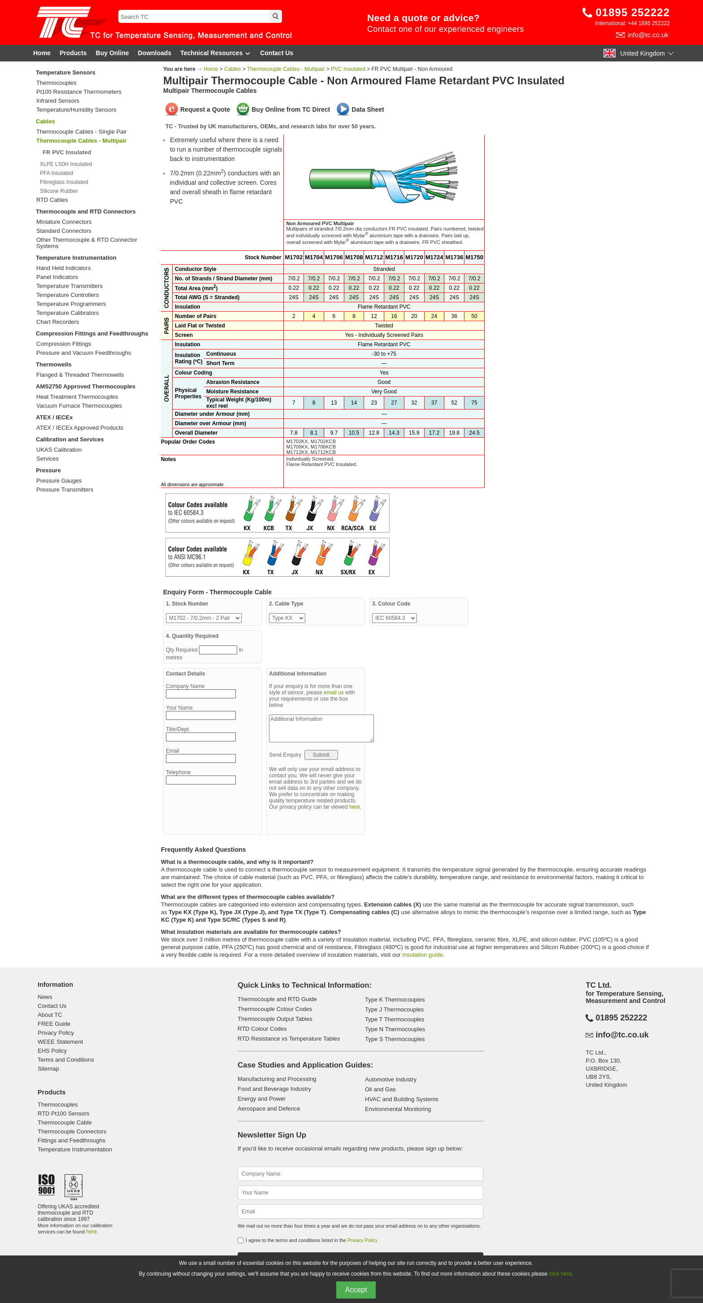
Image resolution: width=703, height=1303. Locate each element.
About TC (50, 1014)
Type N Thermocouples (395, 1029)
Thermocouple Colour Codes (275, 1009)
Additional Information (321, 728)
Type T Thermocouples (394, 1019)
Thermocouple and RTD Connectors (85, 211)
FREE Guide (54, 1023)
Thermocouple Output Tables (275, 1018)
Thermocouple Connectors (72, 1131)
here (354, 807)
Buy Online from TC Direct (291, 109)
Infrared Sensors (57, 101)
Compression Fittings (63, 344)
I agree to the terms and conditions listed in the (312, 1240)
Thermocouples (56, 83)
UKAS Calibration (59, 450)
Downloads (155, 53)
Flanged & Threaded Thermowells (80, 375)
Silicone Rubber (59, 191)
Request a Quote (205, 109)
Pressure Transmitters (64, 490)
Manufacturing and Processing (277, 1079)
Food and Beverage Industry (274, 1088)
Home (42, 53)
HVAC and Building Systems (401, 1099)
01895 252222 (633, 12)
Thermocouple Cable (65, 1122)
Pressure (48, 470)
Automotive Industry (391, 1079)
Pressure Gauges (59, 481)
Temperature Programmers (71, 304)
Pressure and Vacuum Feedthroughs (83, 353)
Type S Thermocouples (395, 1039)
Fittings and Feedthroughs (71, 1140)
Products (73, 53)
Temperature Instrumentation (76, 257)
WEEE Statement (60, 1041)
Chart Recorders (57, 322)
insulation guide (422, 954)
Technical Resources (215, 53)
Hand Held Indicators (63, 268)
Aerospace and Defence (269, 1108)
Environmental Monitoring (398, 1109)
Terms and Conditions (66, 1059)
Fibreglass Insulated (64, 182)
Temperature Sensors (65, 72)
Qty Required (182, 650)
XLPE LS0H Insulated (66, 164)
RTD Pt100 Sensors (63, 1113)
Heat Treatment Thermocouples (77, 397)
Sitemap (48, 1068)
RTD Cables (52, 200)
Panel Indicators (57, 277)
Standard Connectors (63, 231)
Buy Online (112, 53)
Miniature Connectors (64, 222)
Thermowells (53, 364)
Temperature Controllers (67, 295)
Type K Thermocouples (395, 999)
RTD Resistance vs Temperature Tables (289, 1038)
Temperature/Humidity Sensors (76, 110)
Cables (45, 121)
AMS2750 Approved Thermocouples (85, 386)
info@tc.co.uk (648, 35)
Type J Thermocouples (394, 1009)
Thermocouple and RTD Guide (277, 999)
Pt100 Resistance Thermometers (79, 92)
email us (334, 692)
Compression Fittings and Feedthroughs (92, 333)
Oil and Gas (380, 1089)
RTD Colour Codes (262, 1028)
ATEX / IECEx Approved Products (79, 428)
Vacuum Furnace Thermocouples (79, 406)
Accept (356, 1290)
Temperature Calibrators (67, 313)
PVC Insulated (348, 69)
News (45, 997)
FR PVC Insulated (67, 152)
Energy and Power (262, 1098)
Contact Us (276, 53)
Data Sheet (368, 109)
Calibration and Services (70, 439)
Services (47, 459)
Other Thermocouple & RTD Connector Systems (86, 243)
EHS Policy (52, 1050)
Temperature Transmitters (69, 286)
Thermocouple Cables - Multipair (286, 69)
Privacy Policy (56, 1032)
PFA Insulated (56, 173)
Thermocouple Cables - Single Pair (81, 132)
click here (560, 1274)
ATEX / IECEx (54, 417)
